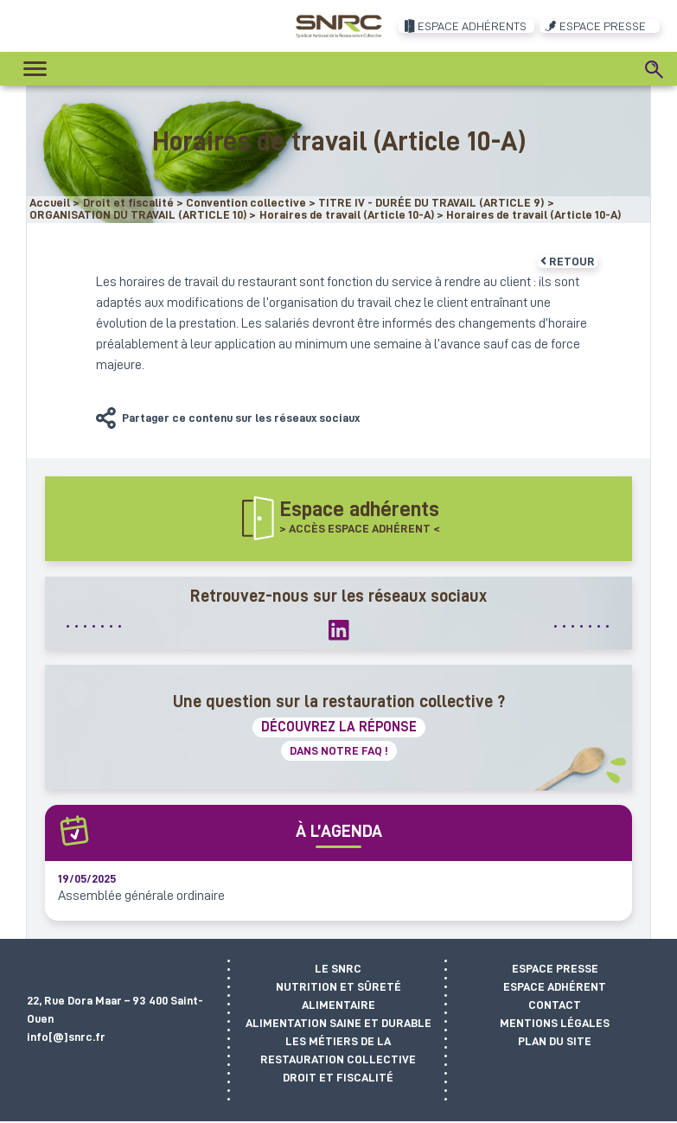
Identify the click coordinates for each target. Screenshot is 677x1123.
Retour (567, 261)
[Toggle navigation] (35, 68)
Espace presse (555, 968)
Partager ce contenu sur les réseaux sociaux (241, 418)
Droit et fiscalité (338, 1077)
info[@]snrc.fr (66, 1036)
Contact (554, 1005)
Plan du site (554, 1041)
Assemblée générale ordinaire (141, 896)
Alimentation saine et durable (338, 1023)
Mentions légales (555, 1023)
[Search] (654, 69)
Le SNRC (338, 968)
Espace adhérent (554, 986)
